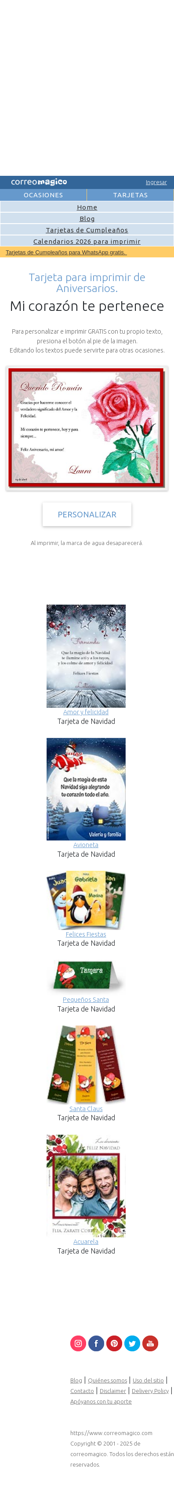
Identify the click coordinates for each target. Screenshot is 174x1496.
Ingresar (156, 182)
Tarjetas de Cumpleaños (87, 230)
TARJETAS (130, 195)
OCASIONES (43, 195)
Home (87, 207)
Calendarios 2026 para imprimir (87, 241)
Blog (87, 218)
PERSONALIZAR (87, 514)
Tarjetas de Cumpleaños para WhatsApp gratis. (66, 252)
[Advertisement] (86, 86)
